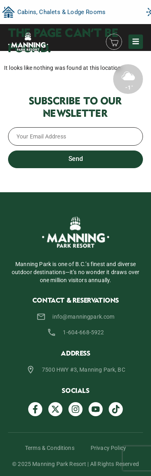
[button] (135, 42)
